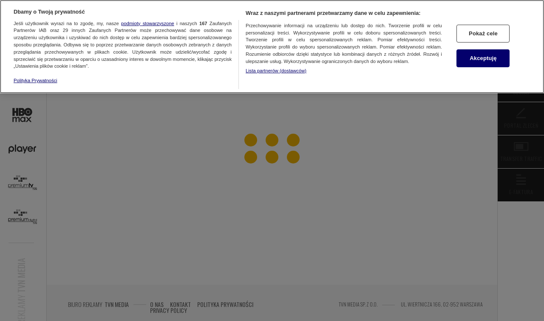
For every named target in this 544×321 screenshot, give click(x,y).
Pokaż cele (483, 33)
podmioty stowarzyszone (147, 23)
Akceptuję (483, 58)
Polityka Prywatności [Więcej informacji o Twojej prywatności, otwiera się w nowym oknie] (35, 80)
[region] (272, 46)
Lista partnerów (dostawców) (276, 70)
